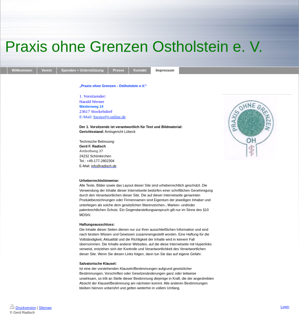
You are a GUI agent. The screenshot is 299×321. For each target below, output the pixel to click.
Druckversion (23, 308)
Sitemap (45, 308)
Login (285, 307)
